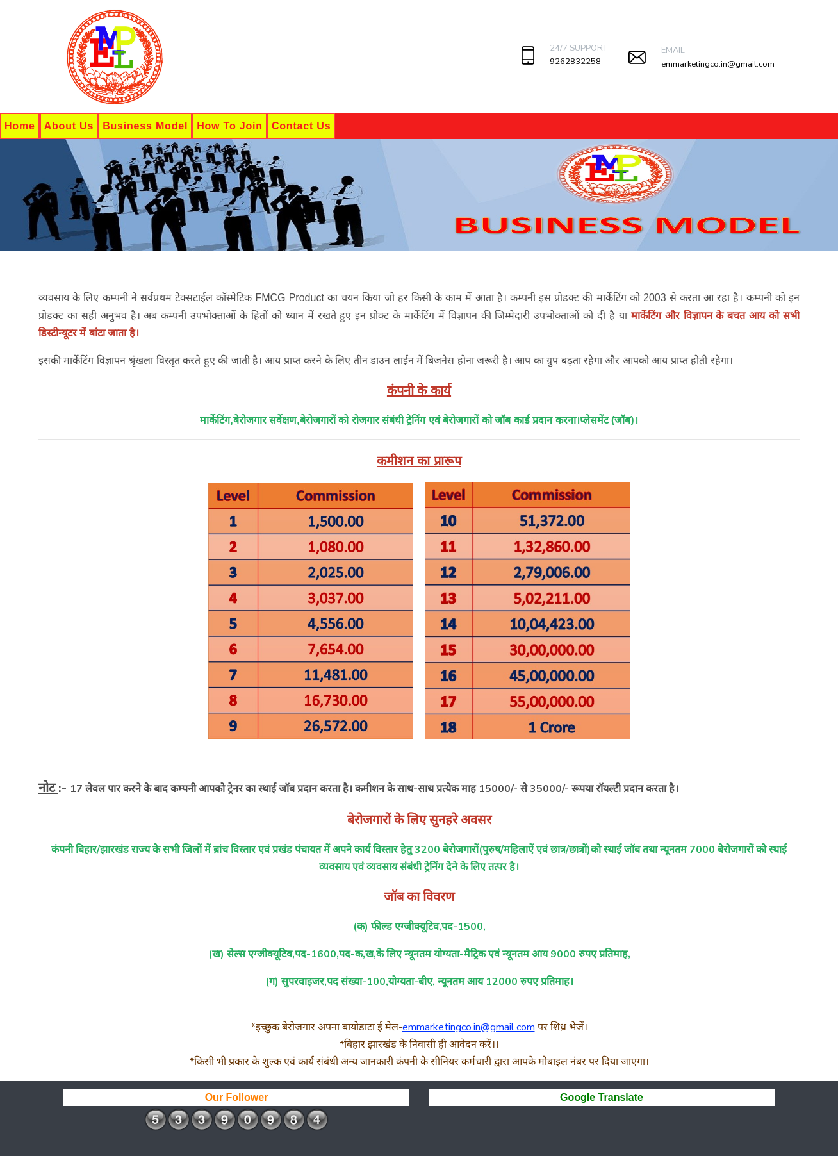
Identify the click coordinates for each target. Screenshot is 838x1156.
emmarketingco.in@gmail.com (718, 64)
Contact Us (301, 125)
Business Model (145, 125)
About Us (69, 125)
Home (19, 125)
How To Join (230, 125)
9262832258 (575, 61)
